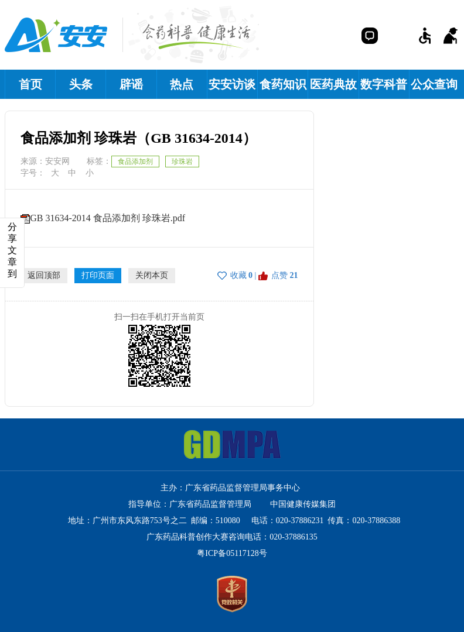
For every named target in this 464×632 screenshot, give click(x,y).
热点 (181, 84)
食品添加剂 (135, 161)
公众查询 (434, 84)
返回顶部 (44, 275)
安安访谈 (232, 84)
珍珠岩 (182, 161)
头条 (81, 84)
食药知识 (283, 84)
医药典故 (333, 84)
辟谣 (131, 84)
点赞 (279, 275)
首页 (30, 84)
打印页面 (97, 275)
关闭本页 (151, 275)
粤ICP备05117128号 (232, 553)
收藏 (238, 275)
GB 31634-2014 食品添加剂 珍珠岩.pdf (107, 218)
